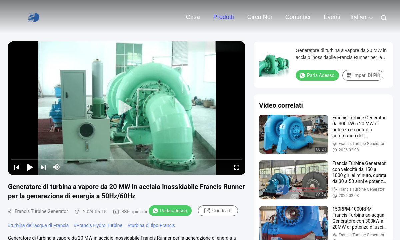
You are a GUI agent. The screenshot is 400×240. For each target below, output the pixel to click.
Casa (193, 17)
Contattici (297, 17)
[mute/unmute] (56, 167)
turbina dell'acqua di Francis (40, 225)
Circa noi (259, 17)
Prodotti (223, 17)
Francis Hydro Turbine (99, 225)
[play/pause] (30, 167)
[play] (126, 108)
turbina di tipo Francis (152, 225)
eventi (332, 17)
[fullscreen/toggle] (236, 167)
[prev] (16, 167)
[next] (43, 167)
